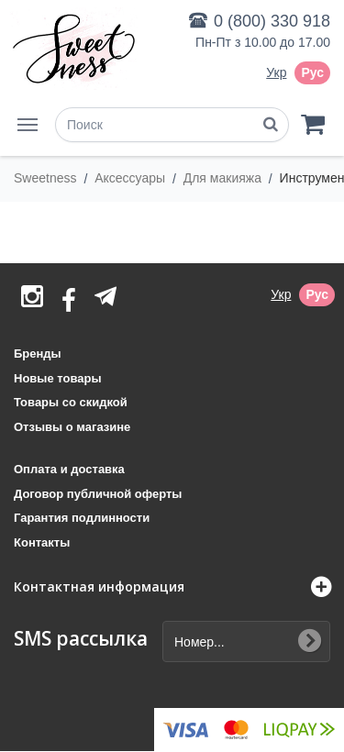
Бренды (37, 353)
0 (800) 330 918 (272, 21)
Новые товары (58, 378)
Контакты (42, 542)
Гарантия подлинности (82, 518)
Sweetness (47, 178)
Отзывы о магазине (72, 427)
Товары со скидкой (71, 402)
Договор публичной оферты (98, 494)
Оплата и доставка (69, 469)
